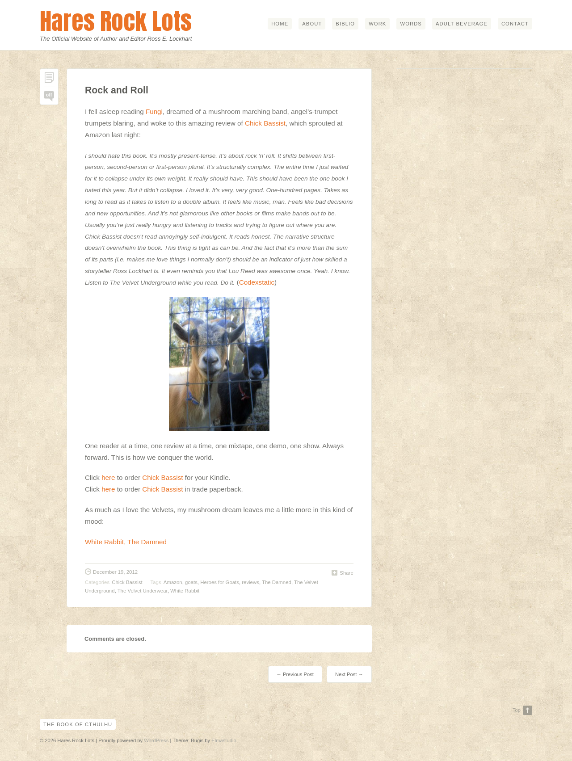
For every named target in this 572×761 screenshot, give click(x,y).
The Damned (276, 582)
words (410, 23)
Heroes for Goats (219, 582)
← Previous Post (295, 674)
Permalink (49, 79)
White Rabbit (184, 590)
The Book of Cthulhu (77, 724)
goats (191, 582)
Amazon (173, 582)
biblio (345, 23)
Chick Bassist (265, 123)
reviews (250, 582)
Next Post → (349, 674)
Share (346, 573)
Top (517, 710)
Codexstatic (256, 282)
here (108, 477)
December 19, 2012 (115, 572)
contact (515, 23)
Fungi (154, 111)
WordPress (156, 740)
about (312, 23)
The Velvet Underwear (143, 590)
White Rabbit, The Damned (126, 542)
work (377, 23)
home (279, 23)
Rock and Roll (116, 90)
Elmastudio (223, 740)
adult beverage (462, 23)
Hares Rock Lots (116, 20)
